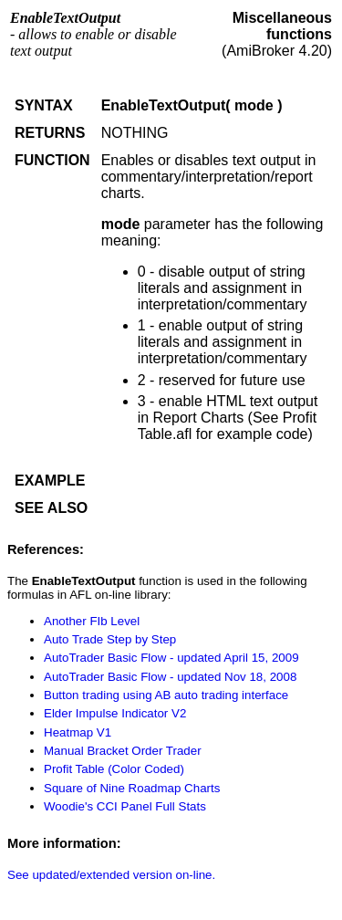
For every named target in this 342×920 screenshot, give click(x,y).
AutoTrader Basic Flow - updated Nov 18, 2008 (170, 677)
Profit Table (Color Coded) (114, 769)
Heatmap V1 (77, 732)
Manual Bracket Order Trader (123, 751)
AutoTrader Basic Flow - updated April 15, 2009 (171, 657)
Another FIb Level (92, 621)
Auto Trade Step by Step (110, 639)
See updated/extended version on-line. (111, 875)
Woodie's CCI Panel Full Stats (125, 806)
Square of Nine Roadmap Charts (132, 788)
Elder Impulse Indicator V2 (115, 713)
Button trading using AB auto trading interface (166, 695)
